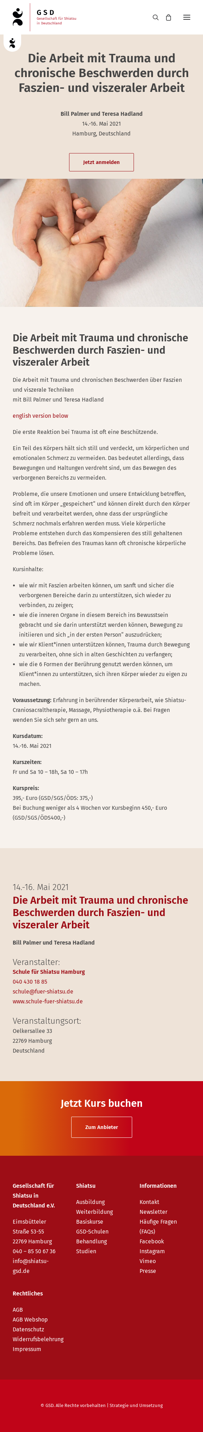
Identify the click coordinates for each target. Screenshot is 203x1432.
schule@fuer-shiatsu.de (43, 991)
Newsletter (153, 1212)
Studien (86, 1251)
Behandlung (91, 1241)
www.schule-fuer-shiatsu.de (48, 1001)
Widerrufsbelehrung (38, 1339)
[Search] (152, 17)
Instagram (152, 1251)
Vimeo (148, 1261)
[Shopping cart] (165, 17)
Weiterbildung (94, 1212)
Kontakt (149, 1202)
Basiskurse (89, 1221)
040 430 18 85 (30, 981)
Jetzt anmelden (101, 162)
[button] (187, 17)
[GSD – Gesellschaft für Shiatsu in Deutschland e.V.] (44, 17)
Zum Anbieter (101, 1127)
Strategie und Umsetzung (136, 1405)
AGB (18, 1309)
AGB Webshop (30, 1319)
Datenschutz (28, 1329)
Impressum (27, 1349)
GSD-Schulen (92, 1231)
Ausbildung (90, 1202)
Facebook (152, 1241)
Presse (148, 1271)
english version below (40, 415)
